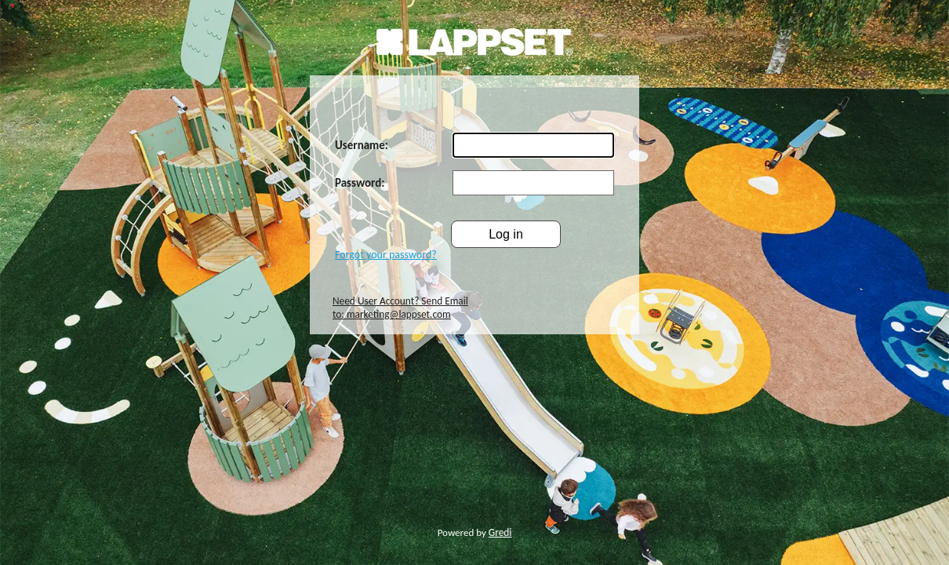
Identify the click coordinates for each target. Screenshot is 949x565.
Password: (359, 183)
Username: (361, 145)
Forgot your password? (386, 254)
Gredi (500, 532)
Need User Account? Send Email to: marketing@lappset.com (400, 307)
